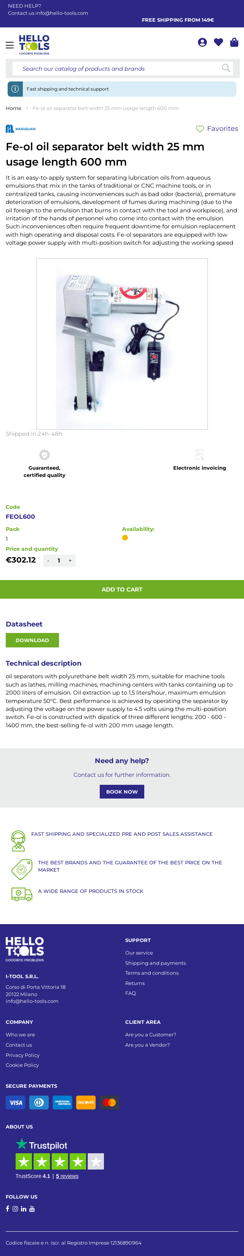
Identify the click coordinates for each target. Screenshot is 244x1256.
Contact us (19, 1045)
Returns (135, 983)
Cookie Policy (22, 1065)
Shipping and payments (155, 963)
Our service (139, 953)
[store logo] (34, 45)
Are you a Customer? (150, 1034)
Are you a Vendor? (147, 1045)
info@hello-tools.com (61, 13)
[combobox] (123, 68)
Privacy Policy (23, 1055)
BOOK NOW (122, 792)
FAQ (130, 993)
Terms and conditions (152, 973)
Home (13, 108)
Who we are (20, 1034)
